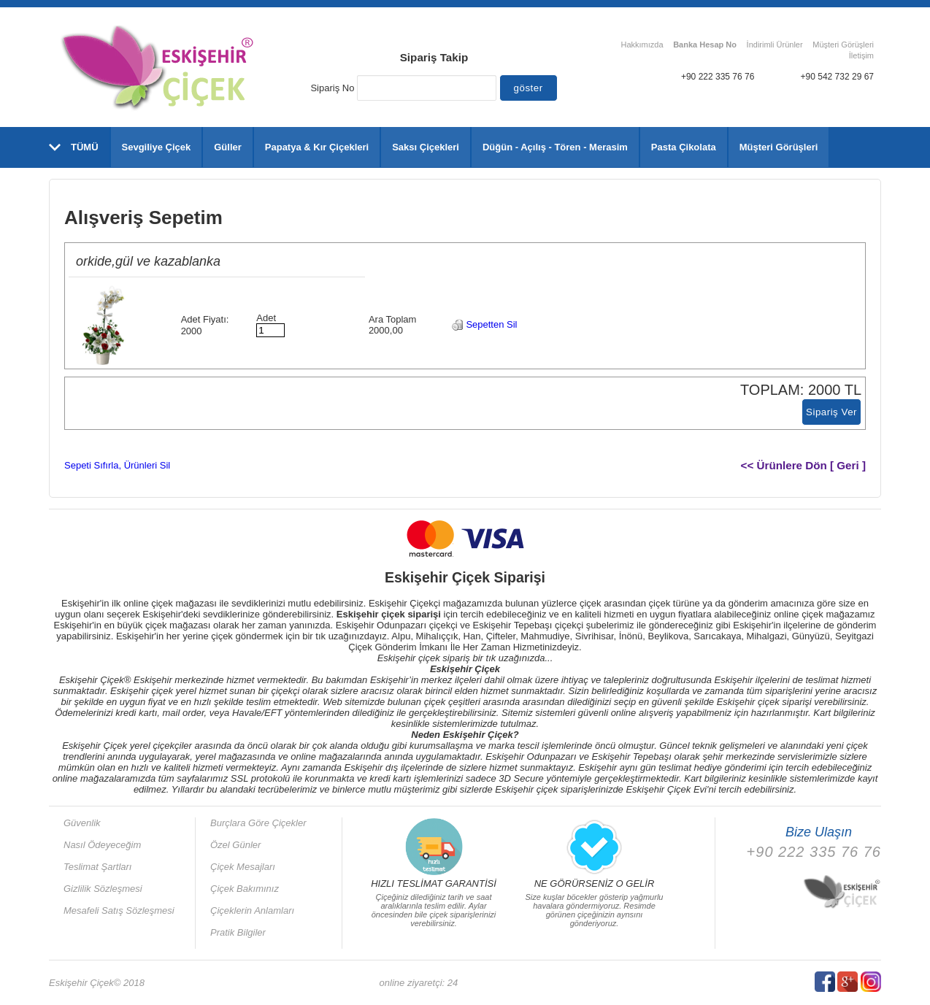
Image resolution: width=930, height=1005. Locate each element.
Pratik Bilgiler (238, 932)
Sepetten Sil (485, 324)
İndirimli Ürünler (775, 44)
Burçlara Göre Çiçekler (258, 822)
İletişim (861, 55)
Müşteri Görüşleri (843, 44)
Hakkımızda (641, 44)
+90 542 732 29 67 (837, 77)
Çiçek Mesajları (242, 866)
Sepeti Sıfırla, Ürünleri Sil (117, 465)
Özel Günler (235, 844)
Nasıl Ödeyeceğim (102, 844)
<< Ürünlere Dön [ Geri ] (803, 465)
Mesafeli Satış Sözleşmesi (119, 910)
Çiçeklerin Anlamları (252, 910)
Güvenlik (82, 822)
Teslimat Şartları (97, 866)
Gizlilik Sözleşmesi (103, 888)
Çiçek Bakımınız (244, 888)
